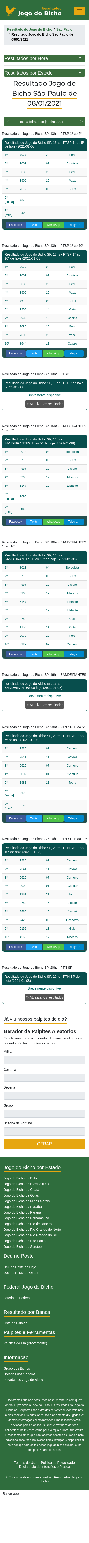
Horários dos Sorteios (20, 1374)
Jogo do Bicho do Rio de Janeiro (28, 1224)
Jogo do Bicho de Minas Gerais (27, 1201)
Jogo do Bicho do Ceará (21, 1190)
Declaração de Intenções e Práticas (45, 1466)
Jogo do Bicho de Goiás (21, 1195)
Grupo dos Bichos (17, 1368)
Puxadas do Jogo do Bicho (23, 1380)
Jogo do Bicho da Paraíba (23, 1207)
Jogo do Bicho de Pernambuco (26, 1218)
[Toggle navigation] (79, 11)
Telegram (74, 225)
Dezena (9, 1087)
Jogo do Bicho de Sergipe (23, 1246)
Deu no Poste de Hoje (20, 1267)
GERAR (44, 1143)
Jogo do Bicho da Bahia (21, 1178)
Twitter (34, 225)
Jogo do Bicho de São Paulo (25, 1241)
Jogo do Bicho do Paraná (22, 1212)
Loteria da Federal (17, 1298)
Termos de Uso (25, 1462)
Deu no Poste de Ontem (21, 1273)
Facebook (15, 225)
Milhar (8, 1051)
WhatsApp (53, 225)
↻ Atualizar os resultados (44, 404)
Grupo (8, 1105)
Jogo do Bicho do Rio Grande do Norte (32, 1229)
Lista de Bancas (15, 1323)
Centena (10, 1069)
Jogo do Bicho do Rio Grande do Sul (30, 1235)
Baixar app (11, 1494)
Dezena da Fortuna (18, 1123)
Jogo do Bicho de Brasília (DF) (26, 1184)
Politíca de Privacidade (58, 1462)
